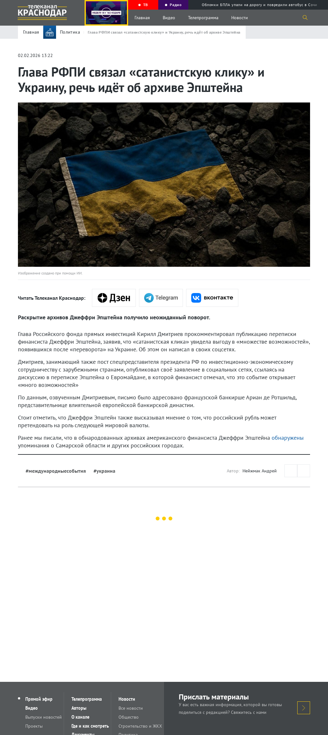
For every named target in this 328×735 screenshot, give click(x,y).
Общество (129, 717)
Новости (239, 17)
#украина (104, 471)
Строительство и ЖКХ (140, 726)
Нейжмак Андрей (259, 471)
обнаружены (288, 437)
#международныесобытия (56, 471)
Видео (169, 17)
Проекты (34, 726)
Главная (142, 17)
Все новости (131, 708)
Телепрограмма (203, 17)
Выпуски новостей (44, 717)
